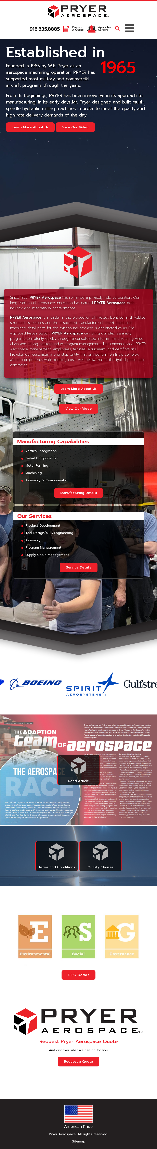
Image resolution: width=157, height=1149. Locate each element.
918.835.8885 (45, 29)
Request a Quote (78, 1061)
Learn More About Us (30, 127)
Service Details (78, 567)
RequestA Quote (78, 28)
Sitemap (78, 1141)
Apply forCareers (104, 28)
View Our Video (75, 127)
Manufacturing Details (78, 492)
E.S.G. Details (78, 975)
